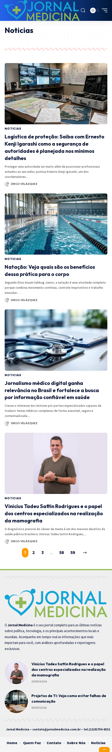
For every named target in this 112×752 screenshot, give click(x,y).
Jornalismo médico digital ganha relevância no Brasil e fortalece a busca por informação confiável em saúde (52, 390)
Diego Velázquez (24, 184)
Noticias (13, 128)
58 (61, 552)
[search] (83, 10)
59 (73, 552)
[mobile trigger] (103, 10)
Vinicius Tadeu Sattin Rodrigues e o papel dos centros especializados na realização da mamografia (54, 513)
